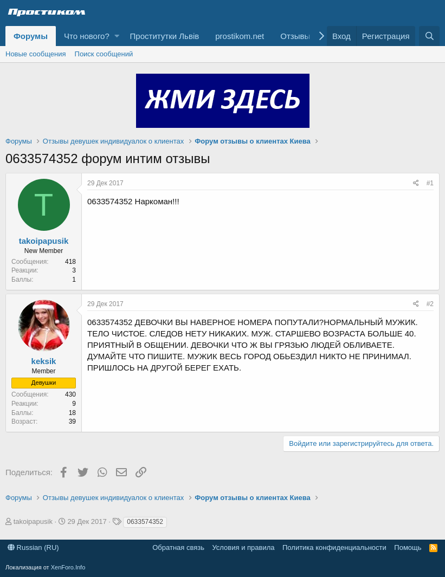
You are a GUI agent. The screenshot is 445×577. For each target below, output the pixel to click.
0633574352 (145, 522)
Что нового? (86, 36)
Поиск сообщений (104, 54)
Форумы (31, 36)
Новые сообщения (35, 54)
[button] (117, 36)
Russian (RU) (33, 547)
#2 (430, 304)
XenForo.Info (68, 567)
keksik (43, 361)
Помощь (407, 547)
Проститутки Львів (164, 36)
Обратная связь (178, 547)
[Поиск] (429, 36)
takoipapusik (44, 240)
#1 (430, 183)
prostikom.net (239, 36)
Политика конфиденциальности (334, 547)
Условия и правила (243, 547)
